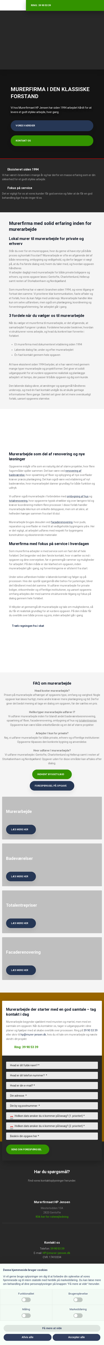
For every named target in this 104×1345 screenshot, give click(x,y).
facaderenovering (62, 522)
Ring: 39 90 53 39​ (26, 1047)
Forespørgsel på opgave (51, 785)
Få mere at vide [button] (52, 1328)
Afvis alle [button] (27, 1337)
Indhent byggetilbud (50, 774)
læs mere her (19, 829)
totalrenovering (18, 500)
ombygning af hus (78, 496)
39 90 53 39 (91, 1030)
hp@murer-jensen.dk (33, 1034)
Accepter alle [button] (76, 1337)
